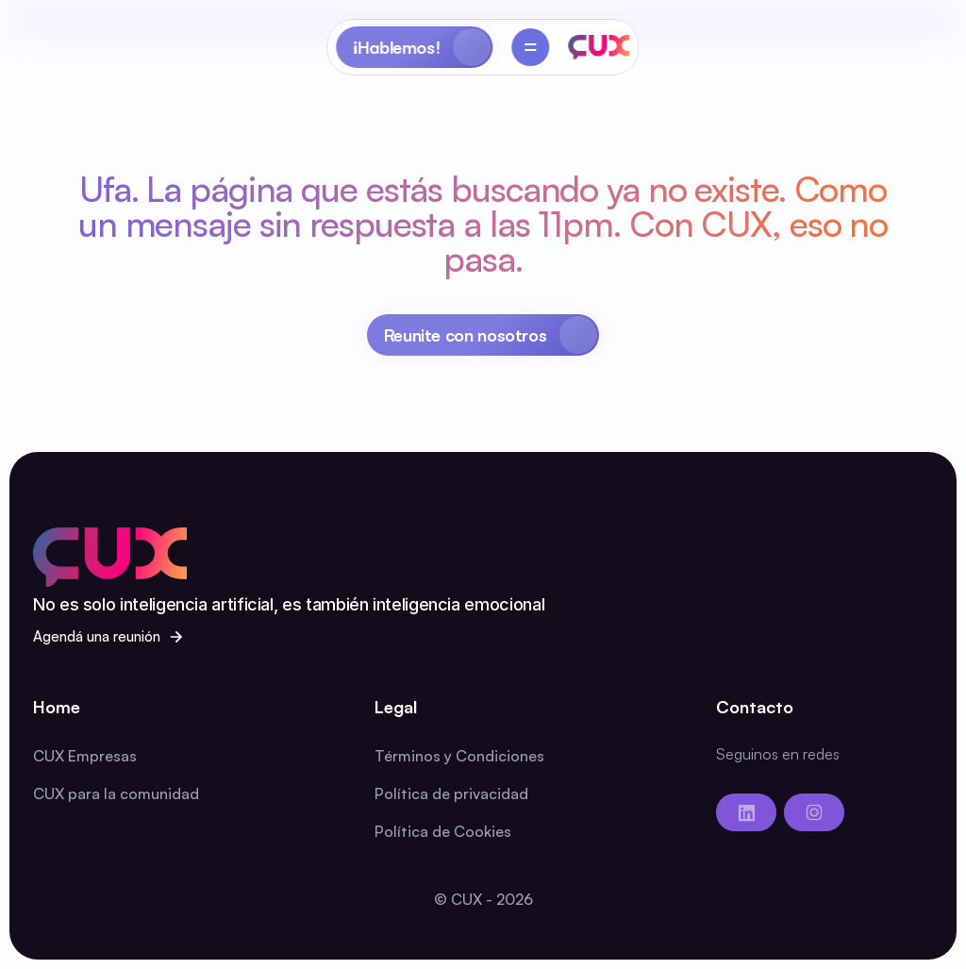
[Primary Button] (483, 335)
